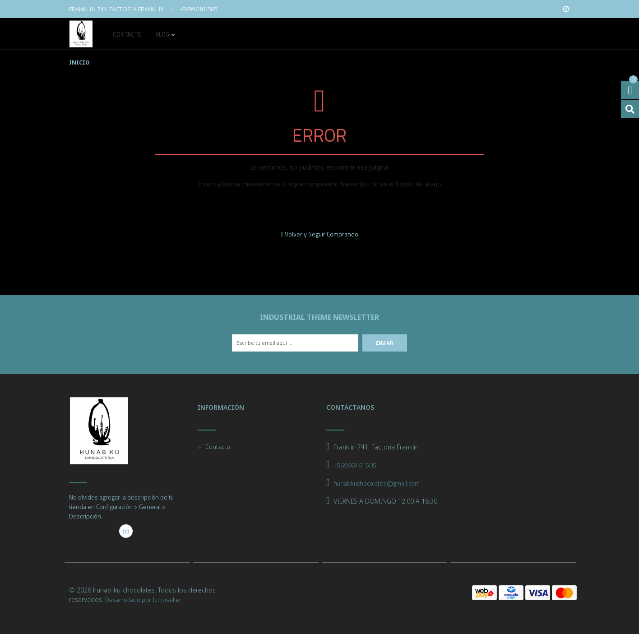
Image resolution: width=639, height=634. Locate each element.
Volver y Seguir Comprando (319, 234)
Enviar (385, 342)
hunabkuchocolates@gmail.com (376, 483)
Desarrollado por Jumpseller (143, 599)
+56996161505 (199, 9)
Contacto (127, 35)
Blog (162, 35)
